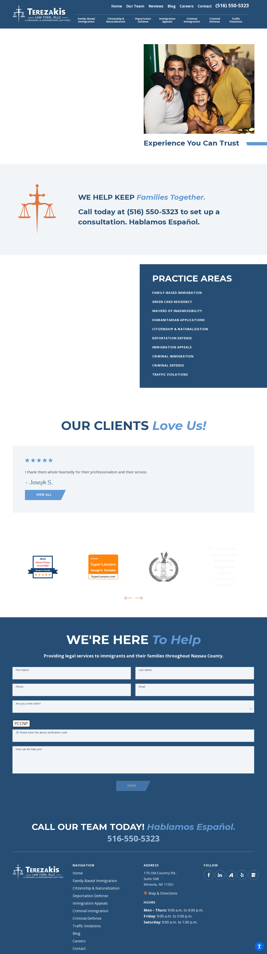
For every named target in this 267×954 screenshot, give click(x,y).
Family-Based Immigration (95, 880)
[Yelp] (242, 875)
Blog (171, 6)
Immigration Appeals (90, 903)
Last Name (145, 672)
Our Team (135, 6)
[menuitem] (86, 20)
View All (46, 494)
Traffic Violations (87, 925)
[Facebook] (209, 875)
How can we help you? (29, 752)
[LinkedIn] (220, 875)
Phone (19, 689)
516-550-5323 (133, 838)
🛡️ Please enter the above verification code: (42, 735)
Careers (187, 6)
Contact (205, 6)
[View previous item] (128, 598)
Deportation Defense (90, 895)
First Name (22, 672)
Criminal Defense (87, 918)
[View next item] (139, 598)
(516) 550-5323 (232, 6)
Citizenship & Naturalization (96, 888)
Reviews (156, 6)
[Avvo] (231, 875)
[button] (259, 946)
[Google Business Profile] (253, 875)
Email (142, 689)
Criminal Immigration (90, 910)
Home (116, 6)
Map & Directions (162, 893)
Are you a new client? (28, 706)
